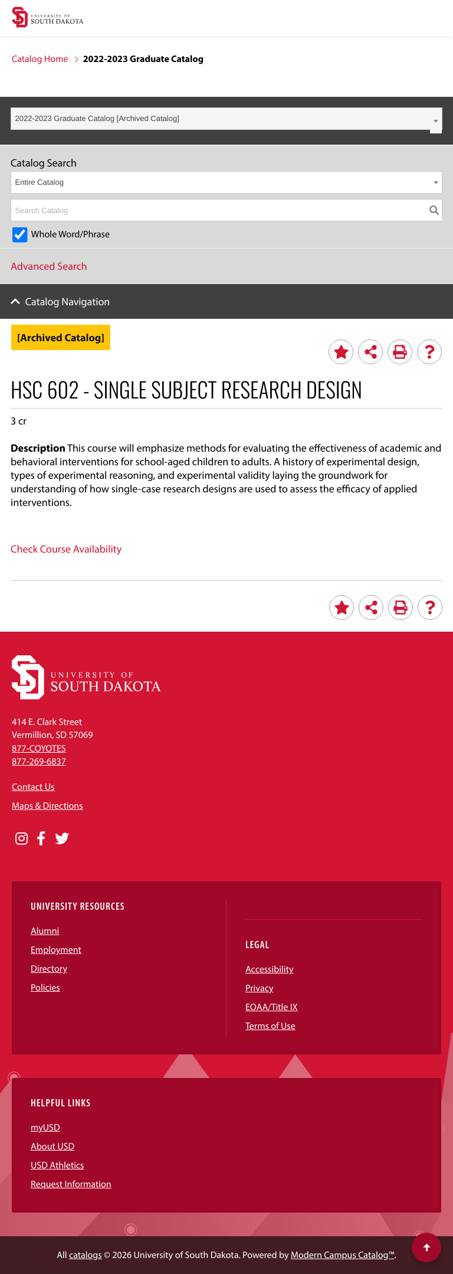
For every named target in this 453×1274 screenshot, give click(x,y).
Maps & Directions (47, 806)
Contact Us (33, 787)
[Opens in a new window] (21, 839)
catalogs (85, 1255)
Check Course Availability (66, 549)
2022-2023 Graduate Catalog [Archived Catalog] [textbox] (97, 118)
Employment (56, 950)
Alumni (45, 931)
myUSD (45, 1127)
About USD (52, 1146)
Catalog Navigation (67, 301)
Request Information (71, 1184)
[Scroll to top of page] (426, 1247)
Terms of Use (270, 1026)
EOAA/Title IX (271, 1007)
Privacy (259, 988)
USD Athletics (57, 1165)
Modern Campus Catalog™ (342, 1255)
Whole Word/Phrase (70, 234)
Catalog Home (40, 59)
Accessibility (269, 969)
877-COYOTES (39, 748)
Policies (45, 988)
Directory (49, 969)
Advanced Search (49, 266)
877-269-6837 (39, 761)
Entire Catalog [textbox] (39, 182)
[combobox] (226, 118)
